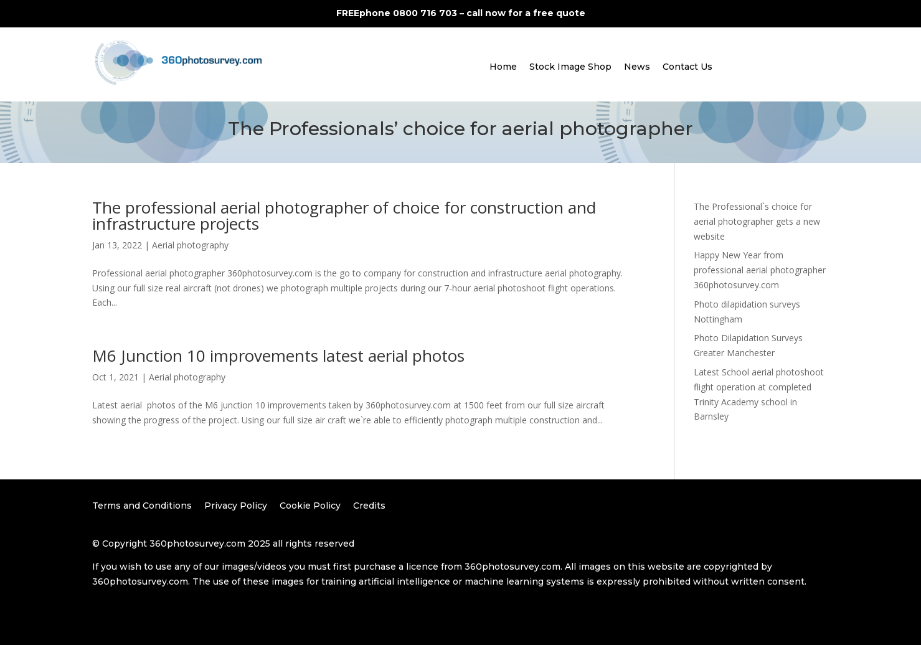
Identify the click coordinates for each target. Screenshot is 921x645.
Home (503, 66)
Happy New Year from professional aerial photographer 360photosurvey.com (760, 270)
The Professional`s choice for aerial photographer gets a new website (757, 221)
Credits (369, 505)
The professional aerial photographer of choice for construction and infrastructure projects (344, 215)
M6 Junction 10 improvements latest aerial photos (278, 355)
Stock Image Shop (570, 66)
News (637, 66)
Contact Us (687, 66)
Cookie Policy (310, 505)
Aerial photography (190, 245)
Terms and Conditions (142, 505)
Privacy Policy (235, 505)
